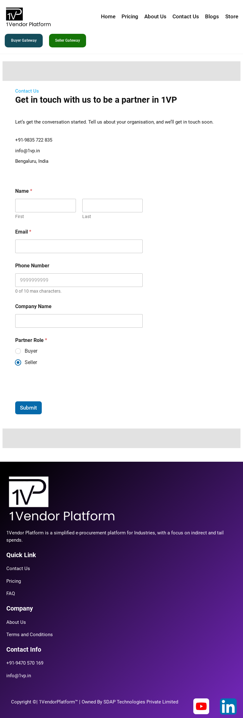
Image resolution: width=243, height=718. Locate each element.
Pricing (13, 581)
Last (86, 216)
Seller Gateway (67, 40)
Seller (31, 362)
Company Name (33, 306)
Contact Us (18, 568)
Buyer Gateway (24, 40)
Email (23, 232)
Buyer (31, 351)
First (19, 216)
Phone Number (32, 266)
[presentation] (63, 397)
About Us (16, 622)
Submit (28, 408)
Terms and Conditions (29, 634)
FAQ (10, 593)
